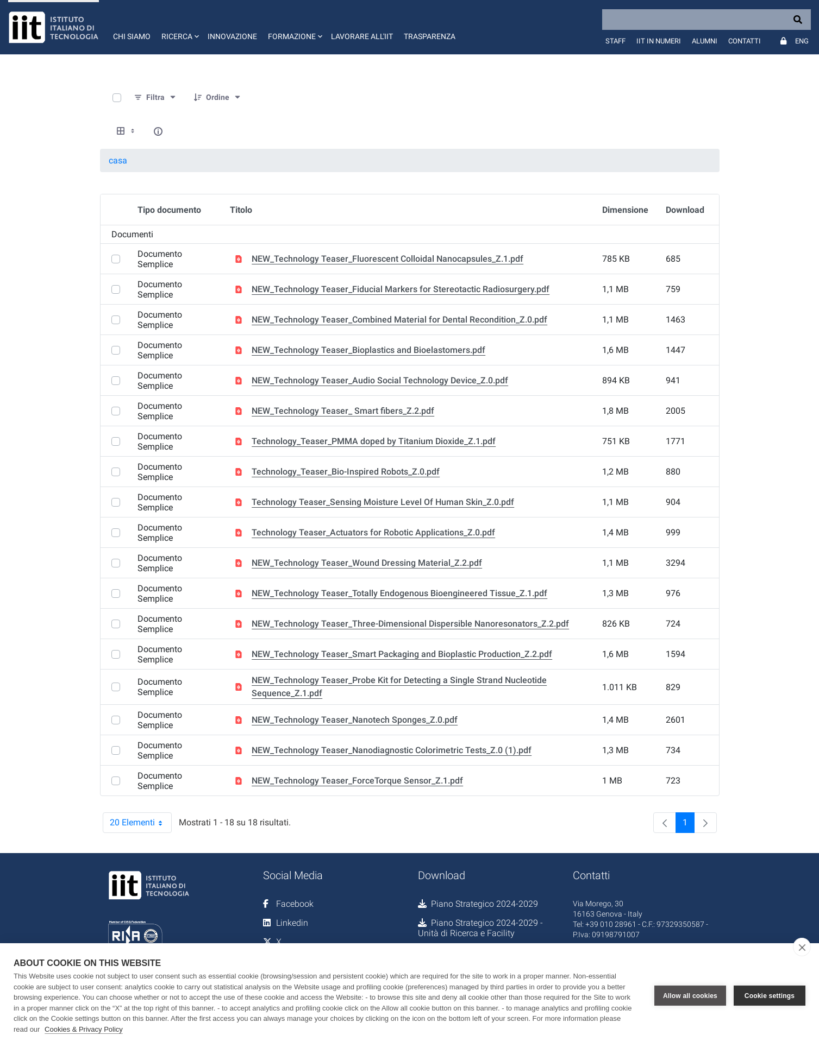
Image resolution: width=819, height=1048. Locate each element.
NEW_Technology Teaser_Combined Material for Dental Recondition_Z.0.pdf (399, 319)
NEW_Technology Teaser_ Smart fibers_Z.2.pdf (343, 411)
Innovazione (232, 36)
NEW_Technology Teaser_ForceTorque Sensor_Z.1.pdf (357, 780)
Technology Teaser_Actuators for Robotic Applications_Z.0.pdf (373, 532)
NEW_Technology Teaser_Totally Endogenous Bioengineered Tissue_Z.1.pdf (399, 593)
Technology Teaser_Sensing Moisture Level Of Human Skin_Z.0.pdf (383, 502)
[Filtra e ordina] (155, 98)
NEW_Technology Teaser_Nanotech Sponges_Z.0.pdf (355, 720)
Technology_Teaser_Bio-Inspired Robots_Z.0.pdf (346, 471)
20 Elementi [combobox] (141, 822)
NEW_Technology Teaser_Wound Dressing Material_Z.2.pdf (367, 563)
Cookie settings (770, 996)
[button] (179, 27)
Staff (615, 41)
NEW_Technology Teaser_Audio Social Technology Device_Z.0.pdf (380, 380)
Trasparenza (429, 36)
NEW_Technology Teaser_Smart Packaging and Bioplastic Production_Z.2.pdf (402, 654)
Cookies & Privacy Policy (84, 1029)
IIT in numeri (658, 41)
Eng (802, 41)
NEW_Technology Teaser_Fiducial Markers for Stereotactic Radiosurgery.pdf (400, 289)
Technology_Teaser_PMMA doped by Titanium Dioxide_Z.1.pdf (374, 441)
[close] (802, 947)
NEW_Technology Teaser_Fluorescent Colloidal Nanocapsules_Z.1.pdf (387, 259)
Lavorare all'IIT (362, 36)
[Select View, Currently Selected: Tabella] (126, 131)
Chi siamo (132, 36)
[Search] (706, 19)
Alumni (704, 41)
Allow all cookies (690, 996)
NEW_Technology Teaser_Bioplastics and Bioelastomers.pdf (368, 350)
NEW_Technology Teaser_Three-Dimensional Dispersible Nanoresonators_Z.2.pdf (410, 623)
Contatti (744, 41)
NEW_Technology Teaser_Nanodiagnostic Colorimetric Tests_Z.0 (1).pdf (392, 750)
